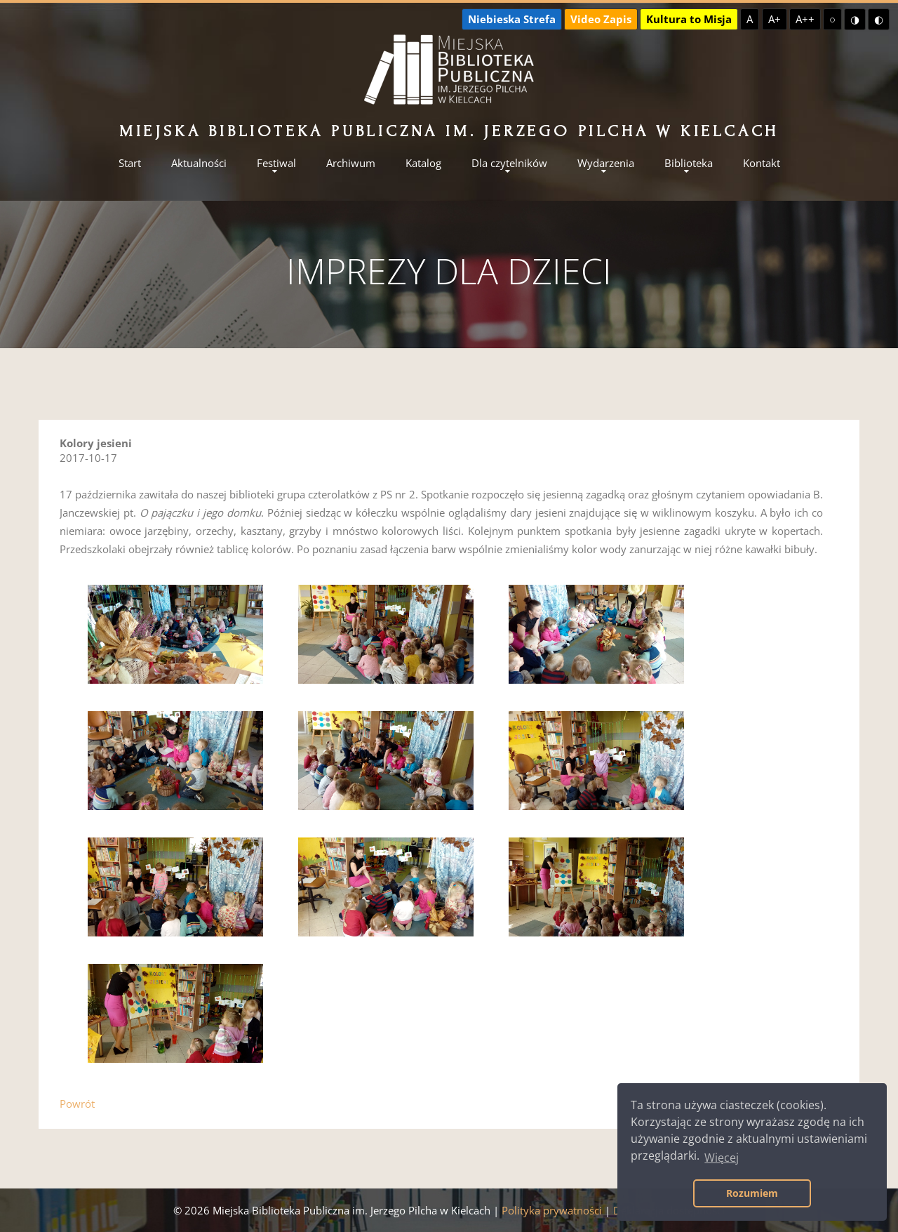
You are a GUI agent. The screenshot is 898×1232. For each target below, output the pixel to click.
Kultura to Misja (689, 19)
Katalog (423, 163)
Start (130, 163)
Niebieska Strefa (512, 19)
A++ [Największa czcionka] (805, 19)
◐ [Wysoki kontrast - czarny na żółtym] (878, 19)
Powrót (77, 1104)
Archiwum (350, 163)
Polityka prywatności (552, 1210)
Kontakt (761, 163)
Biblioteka (688, 163)
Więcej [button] (721, 1157)
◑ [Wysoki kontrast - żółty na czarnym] (854, 19)
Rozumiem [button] (752, 1193)
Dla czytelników (509, 163)
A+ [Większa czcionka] (774, 19)
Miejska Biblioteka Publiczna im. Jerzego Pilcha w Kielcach (449, 130)
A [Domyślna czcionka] (749, 19)
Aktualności (199, 163)
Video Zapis (600, 19)
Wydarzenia (605, 163)
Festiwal (276, 163)
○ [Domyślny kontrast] (832, 19)
